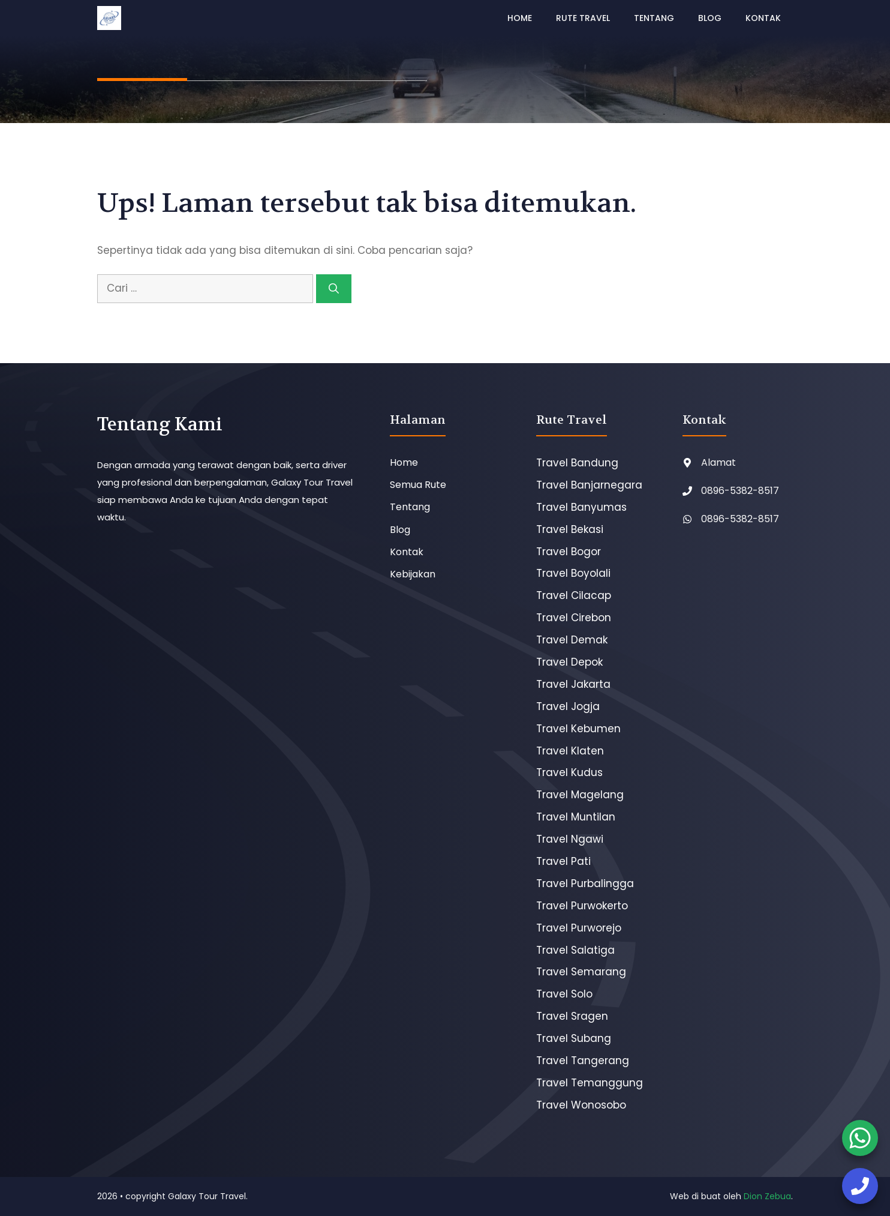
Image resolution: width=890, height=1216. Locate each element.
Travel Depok (569, 662)
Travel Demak (572, 640)
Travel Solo (564, 994)
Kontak (763, 18)
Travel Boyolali (573, 573)
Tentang (654, 18)
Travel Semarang (581, 972)
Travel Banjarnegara (589, 485)
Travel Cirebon (573, 617)
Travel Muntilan (575, 817)
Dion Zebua (767, 1196)
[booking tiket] (860, 1138)
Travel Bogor (568, 551)
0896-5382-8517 (740, 491)
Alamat (718, 462)
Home (519, 18)
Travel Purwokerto (582, 905)
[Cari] (333, 288)
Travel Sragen (572, 1016)
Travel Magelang (580, 794)
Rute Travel (583, 18)
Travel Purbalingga (585, 883)
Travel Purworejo (578, 928)
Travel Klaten (570, 751)
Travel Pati (563, 861)
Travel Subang (573, 1038)
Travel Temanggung (589, 1083)
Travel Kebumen (578, 728)
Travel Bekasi (569, 529)
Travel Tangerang (582, 1060)
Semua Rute (418, 485)
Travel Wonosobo (581, 1105)
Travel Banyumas (581, 507)
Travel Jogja (568, 706)
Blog (709, 18)
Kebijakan (412, 574)
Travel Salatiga (575, 950)
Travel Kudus (569, 772)
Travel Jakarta (573, 684)
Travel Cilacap (573, 595)
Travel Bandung (577, 463)
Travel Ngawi (569, 839)
